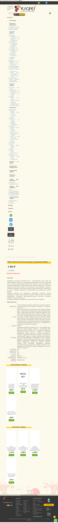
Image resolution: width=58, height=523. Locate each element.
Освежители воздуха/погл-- (13, 167)
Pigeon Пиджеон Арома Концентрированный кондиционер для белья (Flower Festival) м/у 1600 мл (23, 387)
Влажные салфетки (14, 81)
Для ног (12, 144)
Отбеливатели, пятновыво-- (14, 45)
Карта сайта (35, 514)
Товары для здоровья (13, 187)
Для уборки (13, 49)
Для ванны (13, 53)
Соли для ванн (14, 159)
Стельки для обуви (14, 67)
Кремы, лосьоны (14, 155)
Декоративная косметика (13, 110)
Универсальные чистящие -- (14, 51)
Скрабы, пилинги (14, 132)
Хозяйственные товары (13, 198)
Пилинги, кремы (14, 153)
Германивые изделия (14, 192)
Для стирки (12, 41)
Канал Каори (11, 230)
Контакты (11, 246)
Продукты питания (12, 176)
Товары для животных (13, 180)
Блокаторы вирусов (14, 191)
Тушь (12, 117)
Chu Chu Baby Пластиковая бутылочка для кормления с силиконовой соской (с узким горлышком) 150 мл (11, 388)
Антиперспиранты (13, 78)
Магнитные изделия (14, 194)
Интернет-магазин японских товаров (39, 519)
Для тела (12, 154)
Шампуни (13, 122)
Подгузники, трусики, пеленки (14, 103)
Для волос (12, 118)
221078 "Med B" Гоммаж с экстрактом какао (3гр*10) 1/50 (11, 414)
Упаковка (12, 203)
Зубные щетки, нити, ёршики (15, 73)
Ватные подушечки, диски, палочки (14, 80)
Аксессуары (12, 20)
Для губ (12, 141)
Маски (12, 129)
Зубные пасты (14, 71)
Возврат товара (36, 505)
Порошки (13, 46)
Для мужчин (12, 143)
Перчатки (12, 202)
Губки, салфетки (13, 201)
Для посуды (13, 35)
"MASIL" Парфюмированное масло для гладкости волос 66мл (23, 449)
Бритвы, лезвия (14, 64)
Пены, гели (13, 65)
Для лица (12, 126)
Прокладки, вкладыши (14, 66)
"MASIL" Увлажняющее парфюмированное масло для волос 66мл (35, 449)
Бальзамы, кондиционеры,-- (14, 124)
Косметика (13, 107)
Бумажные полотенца (14, 27)
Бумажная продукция (13, 24)
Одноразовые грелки (14, 195)
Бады (11, 190)
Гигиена (12, 58)
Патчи (12, 131)
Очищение (13, 130)
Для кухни (13, 54)
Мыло (12, 152)
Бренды (10, 206)
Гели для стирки (14, 48)
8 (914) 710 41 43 (11, 242)
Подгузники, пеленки (14, 184)
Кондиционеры (14, 43)
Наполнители (12, 183)
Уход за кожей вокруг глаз (15, 137)
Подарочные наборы (13, 171)
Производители (37, 517)
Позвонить (49, 505)
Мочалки (12, 60)
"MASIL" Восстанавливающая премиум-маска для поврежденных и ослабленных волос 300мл (11, 450)
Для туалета (13, 55)
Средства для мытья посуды (15, 37)
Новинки (10, 209)
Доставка (11, 250)
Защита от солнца (15, 127)
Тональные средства (13, 115)
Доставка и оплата (37, 501)
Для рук (12, 149)
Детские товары (12, 84)
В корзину (22, 14)
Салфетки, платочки (14, 28)
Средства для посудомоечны (15, 40)
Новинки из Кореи (13, 162)
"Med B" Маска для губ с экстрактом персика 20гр (11, 476)
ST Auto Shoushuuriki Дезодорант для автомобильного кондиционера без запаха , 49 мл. (34, 387)
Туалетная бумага (14, 29)
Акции (10, 212)
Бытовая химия (11, 32)
